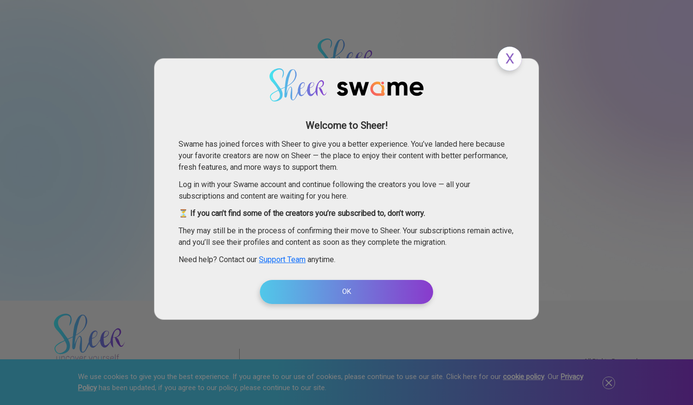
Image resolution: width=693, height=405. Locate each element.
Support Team (282, 259)
